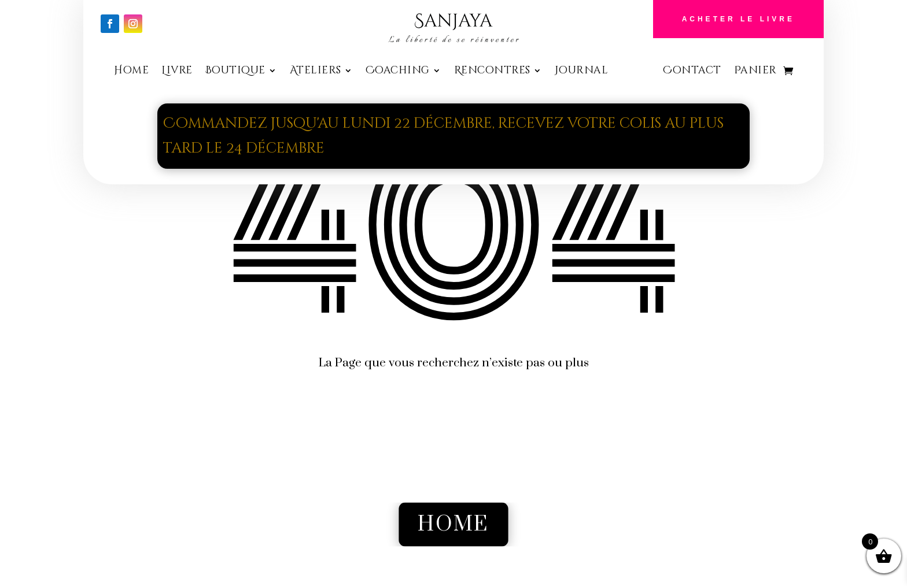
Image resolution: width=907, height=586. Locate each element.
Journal (582, 71)
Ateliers (315, 71)
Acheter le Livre (738, 19)
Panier (755, 71)
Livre (177, 71)
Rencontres (492, 71)
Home (131, 71)
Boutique (235, 71)
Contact (692, 71)
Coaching (398, 71)
